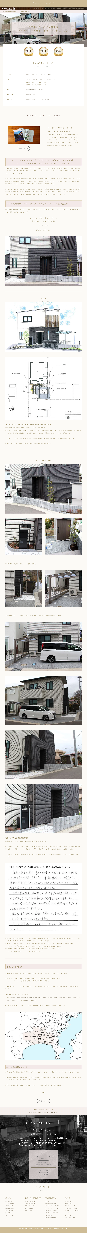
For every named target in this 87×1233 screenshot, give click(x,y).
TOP (4, 11)
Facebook (42, 1113)
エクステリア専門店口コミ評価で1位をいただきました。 (41, 79)
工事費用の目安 (29, 1208)
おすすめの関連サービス (51, 1217)
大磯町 (35, 997)
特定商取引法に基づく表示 (61, 1229)
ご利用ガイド (29, 1229)
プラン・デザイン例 (70, 1217)
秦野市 (56, 997)
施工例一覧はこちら (44, 1101)
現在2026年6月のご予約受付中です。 (36, 90)
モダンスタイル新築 (70, 1206)
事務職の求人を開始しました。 (34, 95)
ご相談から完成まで (11, 1203)
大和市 (70, 997)
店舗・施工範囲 (52, 8)
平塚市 (60, 997)
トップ (31, 8)
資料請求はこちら (24, 148)
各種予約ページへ (44, 1158)
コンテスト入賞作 (69, 1201)
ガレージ (67, 1213)
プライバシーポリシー (47, 1229)
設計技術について (30, 1206)
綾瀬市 (19, 997)
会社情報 (22, 1229)
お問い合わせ (44, 1174)
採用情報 (75, 8)
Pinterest (55, 1113)
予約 (70, 8)
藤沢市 (65, 997)
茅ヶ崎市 (50, 997)
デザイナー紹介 (10, 1206)
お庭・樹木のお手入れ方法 (52, 1213)
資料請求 (65, 8)
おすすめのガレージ (50, 1201)
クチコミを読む (29, 1210)
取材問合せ (81, 8)
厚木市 (14, 997)
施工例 (44, 8)
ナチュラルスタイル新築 (71, 1208)
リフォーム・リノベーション (72, 1210)
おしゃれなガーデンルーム (52, 1208)
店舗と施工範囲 (10, 1210)
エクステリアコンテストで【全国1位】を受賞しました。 (41, 74)
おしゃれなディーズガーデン (52, 1206)
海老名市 (30, 997)
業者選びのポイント (31, 1201)
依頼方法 (59, 8)
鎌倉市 (40, 997)
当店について (38, 8)
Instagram (34, 1113)
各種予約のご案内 (10, 1215)
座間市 (45, 997)
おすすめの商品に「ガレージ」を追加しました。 (39, 99)
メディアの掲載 (69, 1203)
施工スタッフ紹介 (10, 1208)
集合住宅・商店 (69, 1215)
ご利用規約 (37, 1229)
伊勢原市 (24, 997)
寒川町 (27, 1000)
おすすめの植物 (49, 1215)
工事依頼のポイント (31, 1203)
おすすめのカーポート (51, 1203)
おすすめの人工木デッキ (51, 1210)
